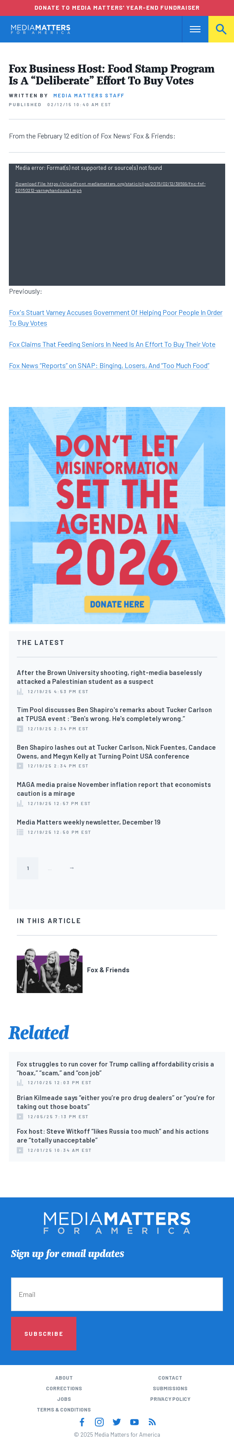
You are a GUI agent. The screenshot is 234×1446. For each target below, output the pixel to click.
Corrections (64, 1388)
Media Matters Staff (89, 95)
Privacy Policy (170, 1399)
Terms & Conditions (64, 1409)
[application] (117, 225)
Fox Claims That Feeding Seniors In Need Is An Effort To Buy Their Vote (112, 344)
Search (221, 29)
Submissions (170, 1388)
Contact (170, 1377)
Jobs (64, 1399)
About (64, 1377)
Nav (188, 29)
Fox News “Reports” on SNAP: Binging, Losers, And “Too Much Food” (109, 365)
